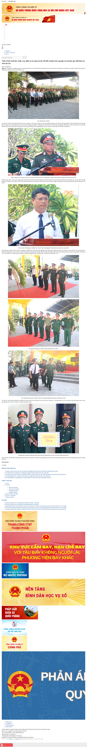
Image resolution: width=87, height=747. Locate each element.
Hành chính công (10, 35)
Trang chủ (7, 51)
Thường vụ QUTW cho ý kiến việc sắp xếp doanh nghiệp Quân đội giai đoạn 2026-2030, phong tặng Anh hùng (31, 471)
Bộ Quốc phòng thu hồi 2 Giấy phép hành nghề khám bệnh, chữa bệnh (22, 502)
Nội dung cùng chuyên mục (9, 468)
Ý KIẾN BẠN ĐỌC (9, 725)
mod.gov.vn (18, 739)
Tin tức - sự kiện (9, 27)
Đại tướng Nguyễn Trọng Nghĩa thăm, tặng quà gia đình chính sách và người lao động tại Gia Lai (28, 477)
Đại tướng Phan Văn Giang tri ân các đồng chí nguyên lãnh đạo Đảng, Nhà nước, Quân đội (27, 472)
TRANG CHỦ (8, 722)
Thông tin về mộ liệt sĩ (14, 489)
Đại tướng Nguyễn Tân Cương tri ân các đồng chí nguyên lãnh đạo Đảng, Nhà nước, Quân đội (27, 476)
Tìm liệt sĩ (7, 485)
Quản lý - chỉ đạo (10, 33)
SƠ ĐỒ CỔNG (8, 726)
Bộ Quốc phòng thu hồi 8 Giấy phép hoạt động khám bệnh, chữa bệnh (22, 504)
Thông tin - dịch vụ (10, 39)
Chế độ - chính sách (10, 37)
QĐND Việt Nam (9, 29)
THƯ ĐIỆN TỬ (8, 723)
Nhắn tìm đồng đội (13, 487)
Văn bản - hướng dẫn (10, 495)
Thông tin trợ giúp (13, 492)
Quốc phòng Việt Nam (11, 31)
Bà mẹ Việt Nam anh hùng (11, 494)
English (7, 42)
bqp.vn (11, 739)
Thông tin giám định (13, 490)
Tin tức (7, 54)
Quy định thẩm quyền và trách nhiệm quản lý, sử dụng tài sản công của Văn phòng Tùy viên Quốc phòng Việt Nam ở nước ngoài (35, 506)
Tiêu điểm (4, 500)
